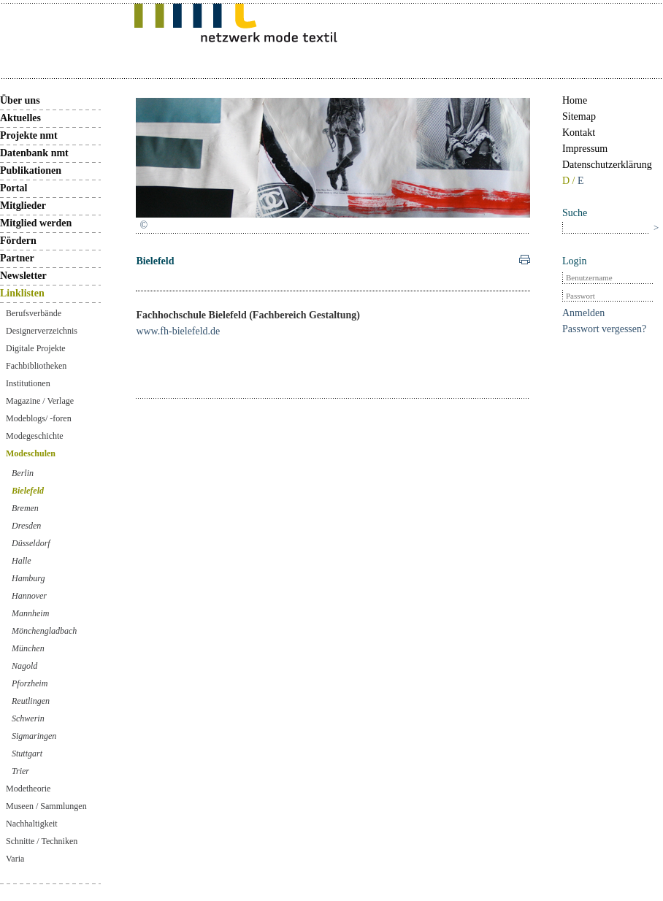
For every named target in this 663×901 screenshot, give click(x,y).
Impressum (585, 148)
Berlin (23, 473)
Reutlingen (31, 701)
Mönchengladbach (44, 631)
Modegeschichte (35, 436)
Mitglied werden (36, 223)
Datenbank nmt (34, 152)
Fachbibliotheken (36, 366)
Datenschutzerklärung (607, 164)
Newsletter (23, 275)
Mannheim (30, 613)
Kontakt (578, 132)
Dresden (26, 526)
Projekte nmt (29, 135)
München (28, 648)
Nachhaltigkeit (32, 823)
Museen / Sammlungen (46, 806)
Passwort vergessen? (604, 328)
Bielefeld (28, 491)
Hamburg (28, 578)
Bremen (25, 508)
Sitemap (579, 116)
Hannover (29, 596)
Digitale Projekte (36, 348)
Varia (15, 859)
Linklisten (22, 293)
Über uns (20, 100)
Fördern (18, 240)
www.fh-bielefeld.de (178, 331)
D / (570, 180)
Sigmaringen (34, 736)
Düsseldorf (31, 543)
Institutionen (28, 383)
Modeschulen (30, 453)
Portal (13, 188)
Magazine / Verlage (40, 401)
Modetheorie (28, 788)
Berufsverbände (33, 313)
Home (574, 100)
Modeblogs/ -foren (39, 418)
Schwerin (28, 718)
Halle (21, 561)
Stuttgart (27, 753)
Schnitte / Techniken (41, 841)
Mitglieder (23, 205)
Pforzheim (29, 683)
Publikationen (30, 170)
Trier (20, 771)
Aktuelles (20, 117)
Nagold (24, 666)
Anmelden (583, 312)
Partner (17, 258)
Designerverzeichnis (41, 331)
